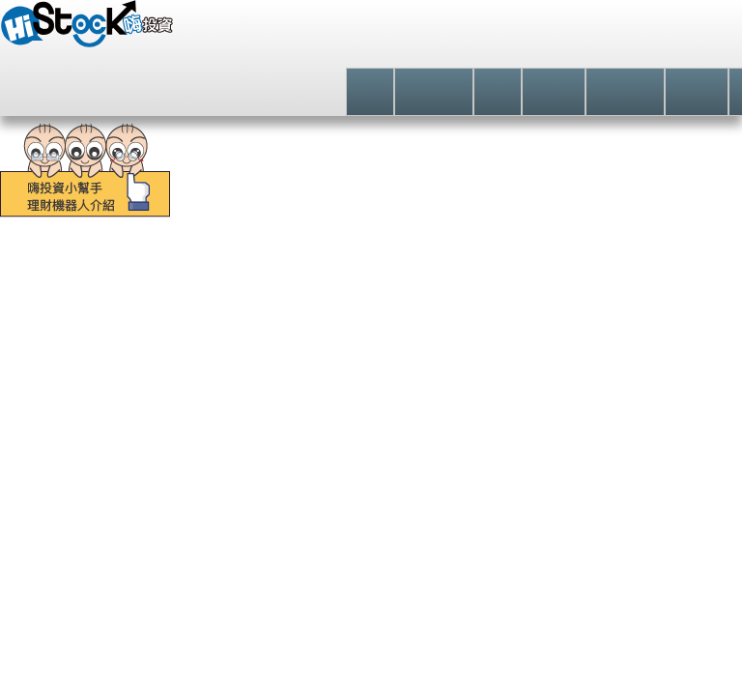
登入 (604, 43)
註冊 (683, 43)
